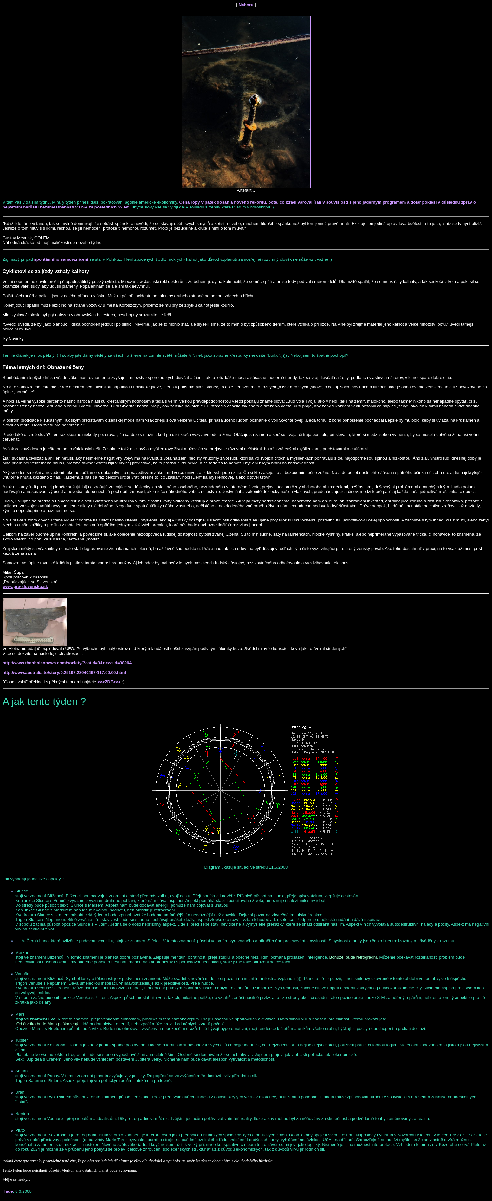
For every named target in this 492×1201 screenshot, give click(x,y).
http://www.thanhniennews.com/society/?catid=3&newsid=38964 (67, 663)
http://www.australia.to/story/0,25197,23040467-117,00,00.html (64, 672)
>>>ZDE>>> (108, 682)
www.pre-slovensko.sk (25, 586)
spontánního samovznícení (61, 259)
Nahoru (246, 5)
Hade (8, 1191)
